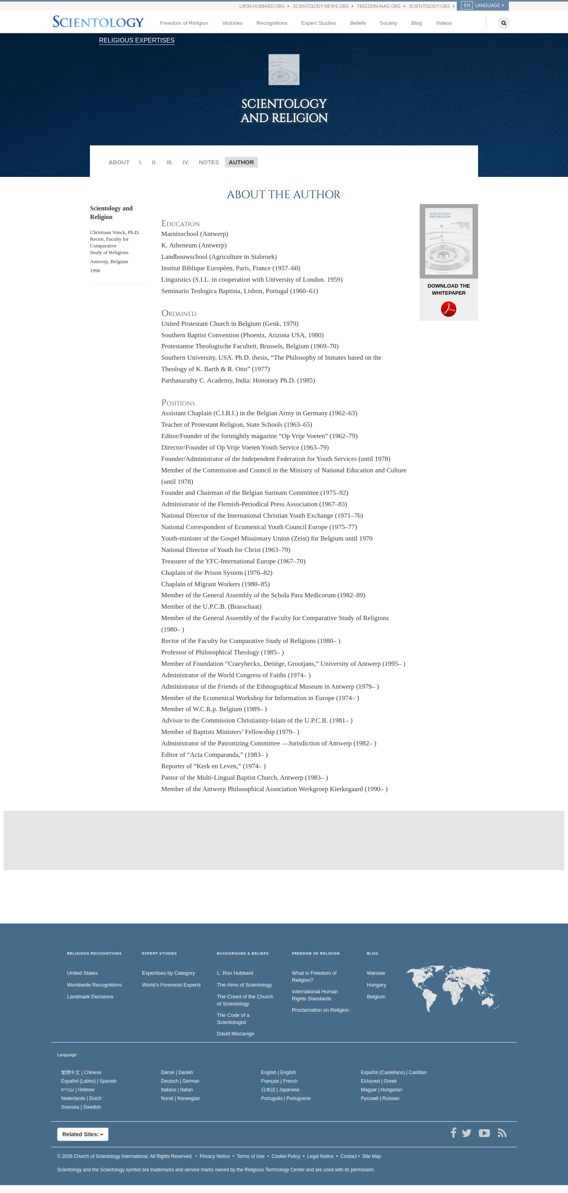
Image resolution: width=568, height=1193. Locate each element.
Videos (444, 23)
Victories (232, 23)
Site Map (371, 1156)
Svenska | (81, 1107)
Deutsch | (180, 1081)
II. (154, 162)
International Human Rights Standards (315, 995)
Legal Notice (320, 1156)
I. (140, 162)
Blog (416, 23)
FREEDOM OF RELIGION (316, 953)
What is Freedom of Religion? (314, 976)
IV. (186, 162)
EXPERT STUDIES (159, 953)
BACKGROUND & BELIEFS (243, 953)
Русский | (380, 1098)
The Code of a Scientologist (233, 1019)
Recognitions (272, 23)
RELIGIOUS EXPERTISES (137, 40)
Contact (348, 1156)
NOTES (209, 162)
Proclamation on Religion (320, 1010)
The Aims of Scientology (244, 985)
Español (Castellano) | (394, 1072)
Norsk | (180, 1098)
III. (169, 162)
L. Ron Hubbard (235, 973)
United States (82, 973)
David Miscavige (235, 1034)
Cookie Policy (286, 1156)
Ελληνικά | (379, 1081)
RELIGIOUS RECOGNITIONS (94, 953)
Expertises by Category (168, 973)
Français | (279, 1081)
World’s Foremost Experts (171, 985)
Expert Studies (318, 23)
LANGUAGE (480, 5)
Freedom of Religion (184, 23)
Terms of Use (251, 1156)
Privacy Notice (215, 1156)
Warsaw (376, 973)
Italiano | (177, 1090)
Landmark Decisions (90, 997)
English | (278, 1072)
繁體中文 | (81, 1072)
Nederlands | (81, 1098)
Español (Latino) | (89, 1081)
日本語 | (280, 1090)
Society (389, 23)
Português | (286, 1098)
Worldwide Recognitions (94, 985)
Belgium (376, 997)
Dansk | (177, 1072)
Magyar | (381, 1090)
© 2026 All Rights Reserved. (125, 1156)
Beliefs (358, 23)
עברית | (77, 1090)
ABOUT (118, 162)
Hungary (376, 985)
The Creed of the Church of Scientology (245, 1000)
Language (67, 1054)
